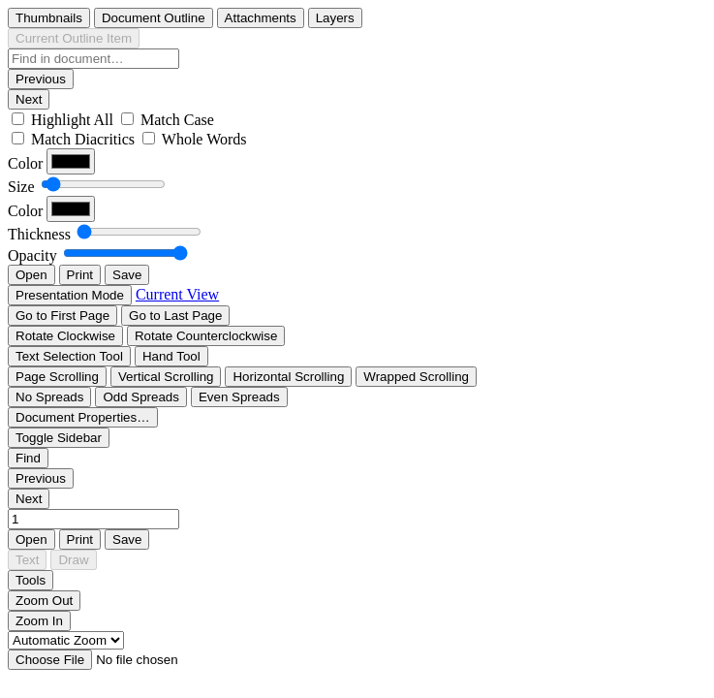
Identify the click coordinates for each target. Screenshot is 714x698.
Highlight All (72, 119)
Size (21, 186)
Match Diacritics (83, 139)
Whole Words (204, 139)
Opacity (32, 255)
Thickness (39, 234)
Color (25, 163)
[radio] (49, 18)
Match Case (177, 119)
